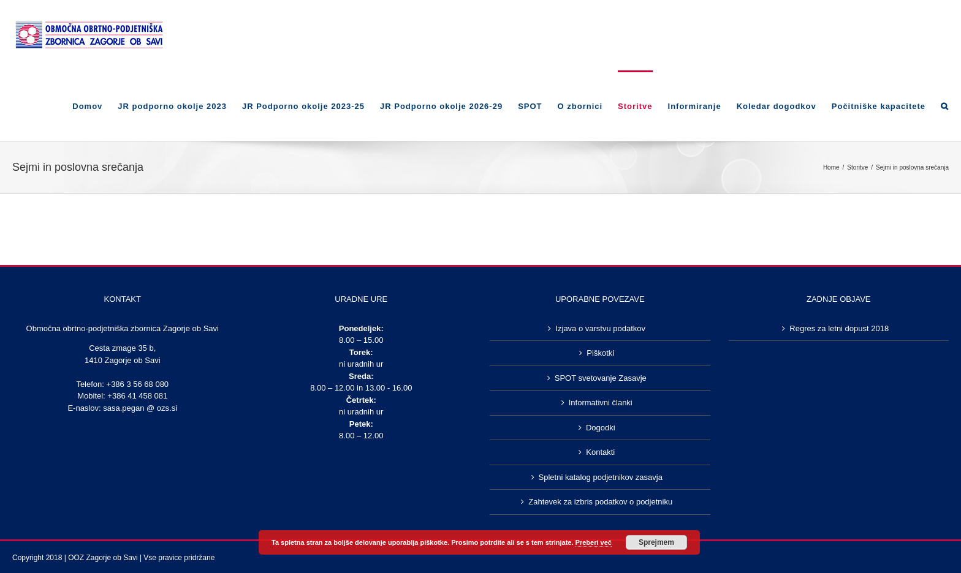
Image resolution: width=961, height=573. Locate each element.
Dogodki (600, 427)
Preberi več (593, 542)
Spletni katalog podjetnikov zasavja (601, 477)
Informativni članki (600, 402)
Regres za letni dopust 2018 (839, 328)
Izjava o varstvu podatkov (600, 328)
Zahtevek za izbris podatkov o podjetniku (600, 501)
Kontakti (600, 452)
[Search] (945, 105)
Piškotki (600, 353)
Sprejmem (656, 542)
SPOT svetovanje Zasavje (601, 378)
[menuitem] (95, 105)
